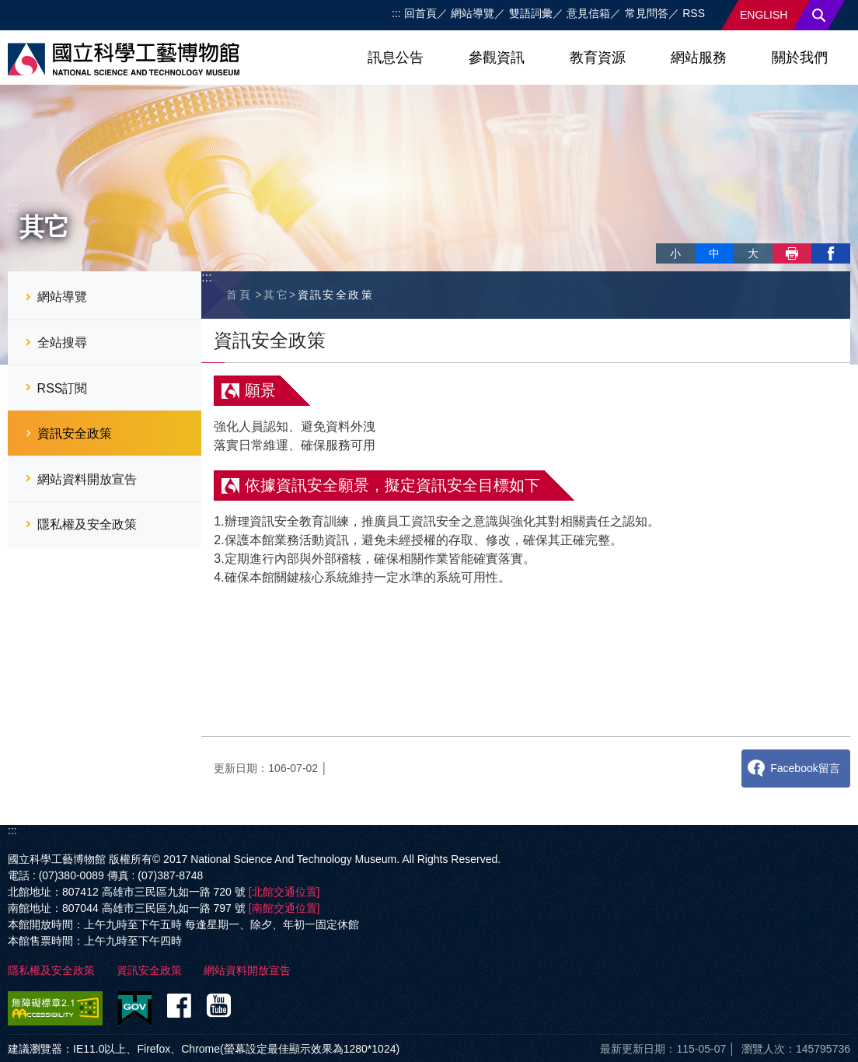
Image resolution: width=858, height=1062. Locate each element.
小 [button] (675, 253)
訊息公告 (396, 57)
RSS (693, 13)
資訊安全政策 (74, 433)
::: (396, 13)
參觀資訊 (497, 57)
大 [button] (753, 253)
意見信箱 (588, 13)
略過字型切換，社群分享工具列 (662, 237)
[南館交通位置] (284, 908)
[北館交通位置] (284, 892)
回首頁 (420, 13)
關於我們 (800, 57)
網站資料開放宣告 (87, 479)
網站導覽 (472, 13)
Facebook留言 (804, 768)
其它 (276, 294)
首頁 (239, 294)
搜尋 (819, 15)
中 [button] (714, 253)
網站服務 (699, 57)
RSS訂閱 (62, 388)
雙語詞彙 (531, 13)
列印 (792, 253)
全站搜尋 (62, 342)
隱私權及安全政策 (87, 524)
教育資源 (598, 57)
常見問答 (646, 13)
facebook (830, 253)
